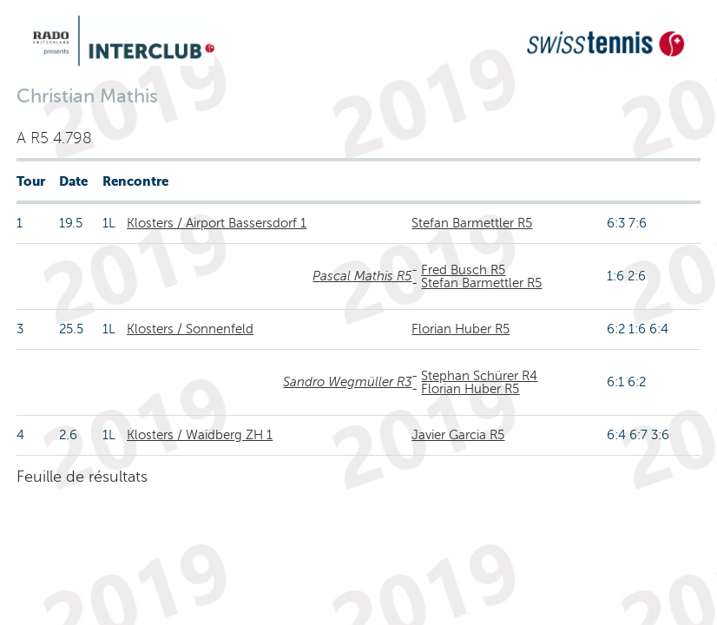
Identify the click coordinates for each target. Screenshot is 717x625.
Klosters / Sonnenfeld (190, 329)
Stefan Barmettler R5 (471, 223)
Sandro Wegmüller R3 (347, 382)
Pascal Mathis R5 (361, 276)
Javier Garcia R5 (457, 435)
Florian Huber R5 (460, 329)
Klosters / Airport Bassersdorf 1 (216, 223)
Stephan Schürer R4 (479, 376)
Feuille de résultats (82, 476)
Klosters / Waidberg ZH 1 (200, 435)
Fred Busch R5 (463, 270)
